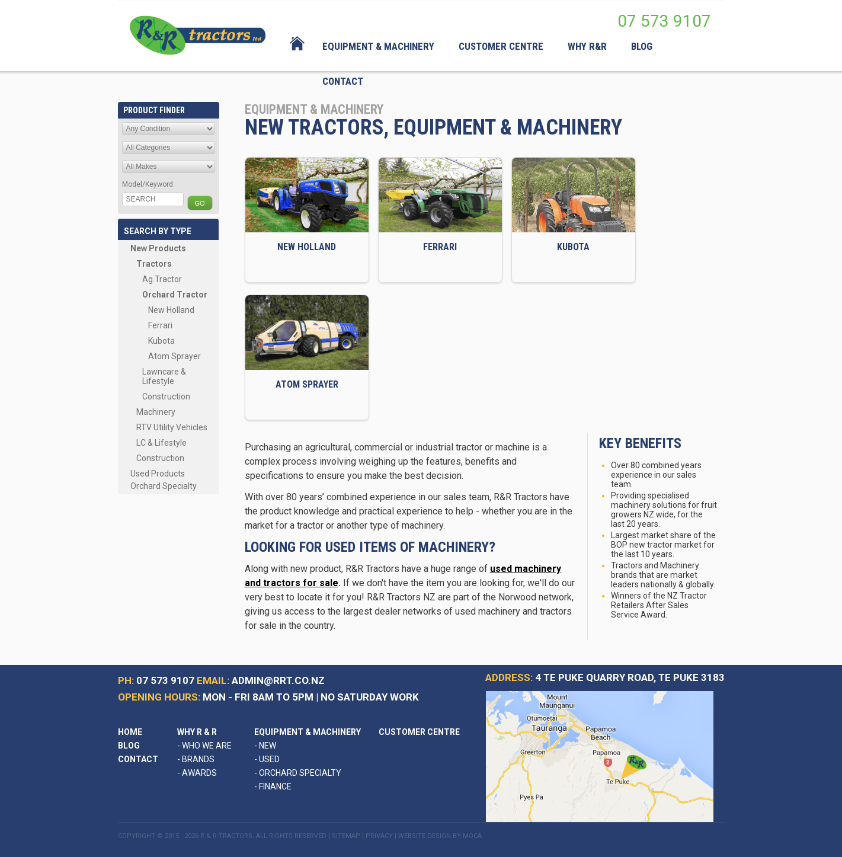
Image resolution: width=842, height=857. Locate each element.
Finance (273, 786)
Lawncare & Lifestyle (164, 376)
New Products (158, 248)
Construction (166, 396)
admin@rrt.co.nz (278, 680)
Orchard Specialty (163, 486)
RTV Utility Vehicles (171, 427)
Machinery (155, 412)
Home (130, 732)
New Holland (171, 310)
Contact (138, 759)
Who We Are (204, 745)
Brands (195, 759)
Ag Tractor (162, 279)
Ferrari (160, 325)
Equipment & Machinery (307, 732)
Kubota (161, 341)
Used (267, 759)
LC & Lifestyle (161, 442)
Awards (197, 773)
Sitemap (346, 836)
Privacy (379, 836)
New (265, 745)
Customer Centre (419, 732)
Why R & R (197, 732)
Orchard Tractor (174, 294)
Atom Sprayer (174, 356)
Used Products (157, 473)
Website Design (424, 836)
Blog (129, 745)
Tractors (154, 263)
